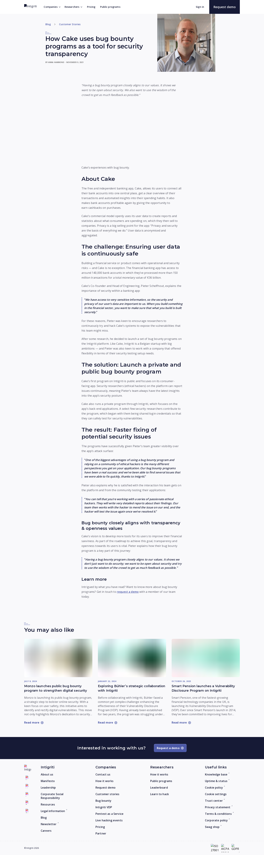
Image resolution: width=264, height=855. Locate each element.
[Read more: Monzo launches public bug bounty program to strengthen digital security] (58, 658)
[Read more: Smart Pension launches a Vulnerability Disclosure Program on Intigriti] (206, 658)
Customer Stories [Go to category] (69, 24)
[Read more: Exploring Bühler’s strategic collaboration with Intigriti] (132, 658)
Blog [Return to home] (48, 24)
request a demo (128, 592)
